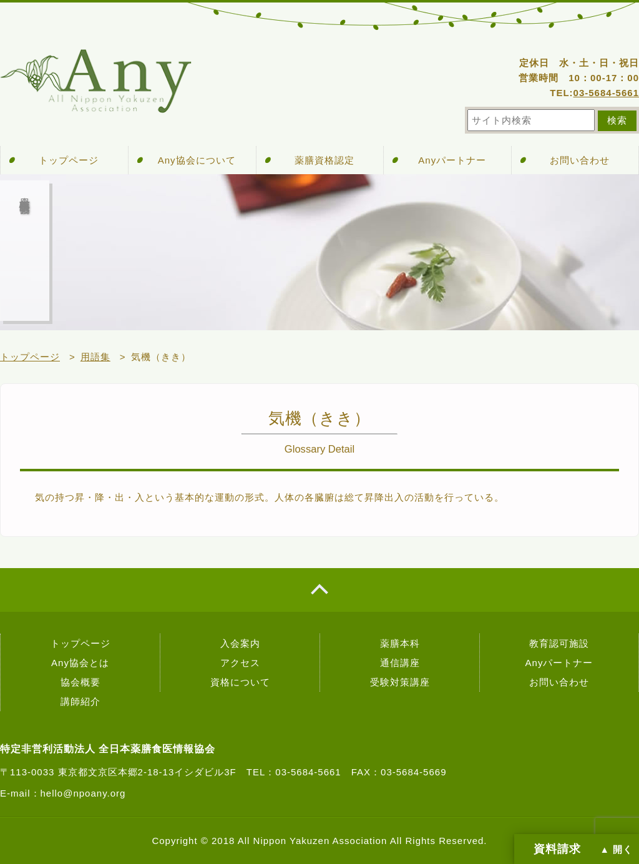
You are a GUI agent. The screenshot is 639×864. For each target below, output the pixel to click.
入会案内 (240, 643)
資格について (240, 682)
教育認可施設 (559, 643)
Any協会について (197, 160)
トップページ (69, 160)
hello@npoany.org (83, 793)
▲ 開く (616, 850)
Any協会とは (80, 662)
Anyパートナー (452, 160)
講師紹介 (80, 701)
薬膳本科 (400, 643)
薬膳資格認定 (324, 160)
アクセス (240, 662)
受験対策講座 (400, 682)
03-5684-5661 (606, 92)
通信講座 (400, 662)
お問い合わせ (580, 160)
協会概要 (80, 682)
